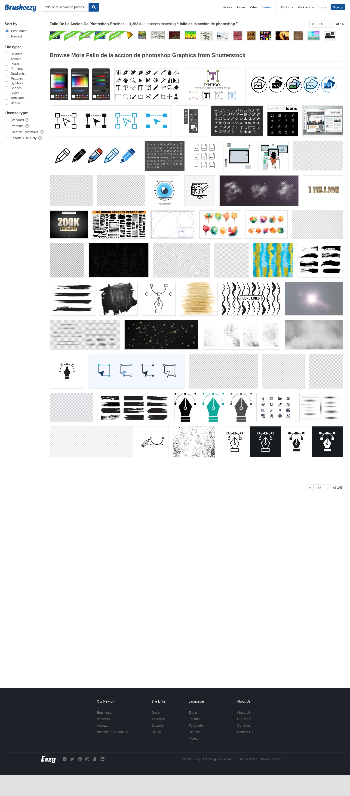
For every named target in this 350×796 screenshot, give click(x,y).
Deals (155, 712)
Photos (240, 7)
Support (157, 725)
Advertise (158, 719)
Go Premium (306, 7)
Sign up (338, 7)
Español (194, 719)
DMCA (156, 732)
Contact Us (245, 732)
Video (253, 7)
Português (196, 725)
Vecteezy (103, 719)
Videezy (102, 725)
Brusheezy (104, 712)
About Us (243, 712)
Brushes (266, 7)
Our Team (244, 719)
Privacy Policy (270, 759)
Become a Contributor (112, 732)
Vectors (227, 7)
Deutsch (194, 732)
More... (194, 738)
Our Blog (243, 725)
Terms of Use (248, 759)
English (194, 712)
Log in (322, 7)
